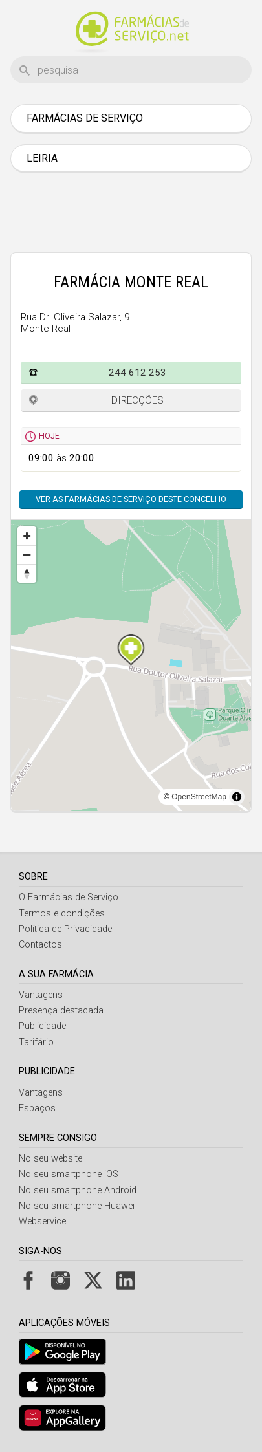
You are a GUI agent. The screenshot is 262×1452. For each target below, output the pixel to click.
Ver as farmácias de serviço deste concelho (131, 499)
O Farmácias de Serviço (68, 897)
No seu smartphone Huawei (77, 1205)
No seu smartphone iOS (68, 1174)
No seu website (50, 1158)
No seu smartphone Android (77, 1190)
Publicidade (42, 1026)
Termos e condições (62, 913)
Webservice (42, 1221)
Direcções (137, 400)
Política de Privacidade (65, 929)
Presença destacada (61, 1010)
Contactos (40, 944)
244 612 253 (137, 372)
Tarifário (36, 1042)
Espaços (37, 1108)
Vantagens (41, 995)
